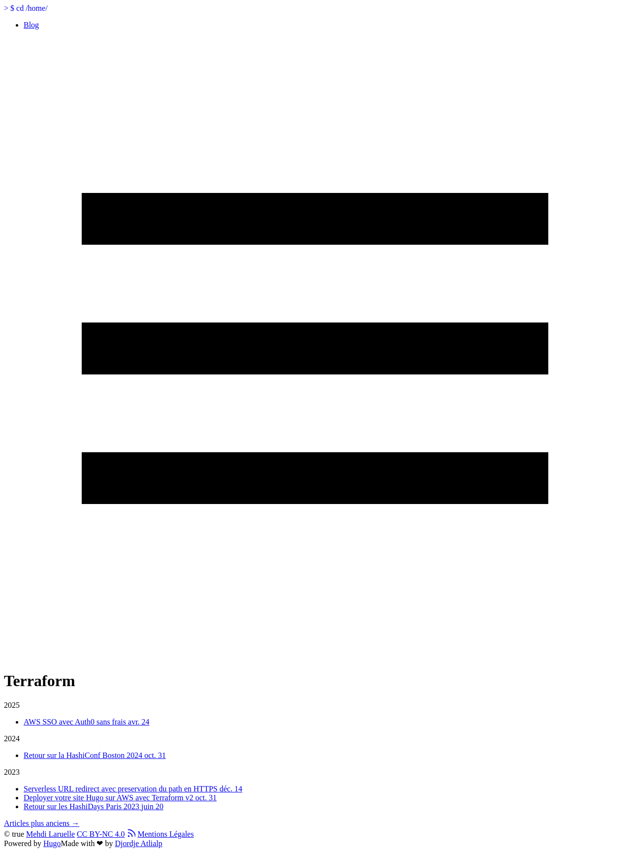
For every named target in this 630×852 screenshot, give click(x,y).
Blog (31, 25)
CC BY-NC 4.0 (101, 834)
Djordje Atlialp (138, 843)
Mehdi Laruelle (50, 834)
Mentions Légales (165, 834)
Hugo (52, 843)
